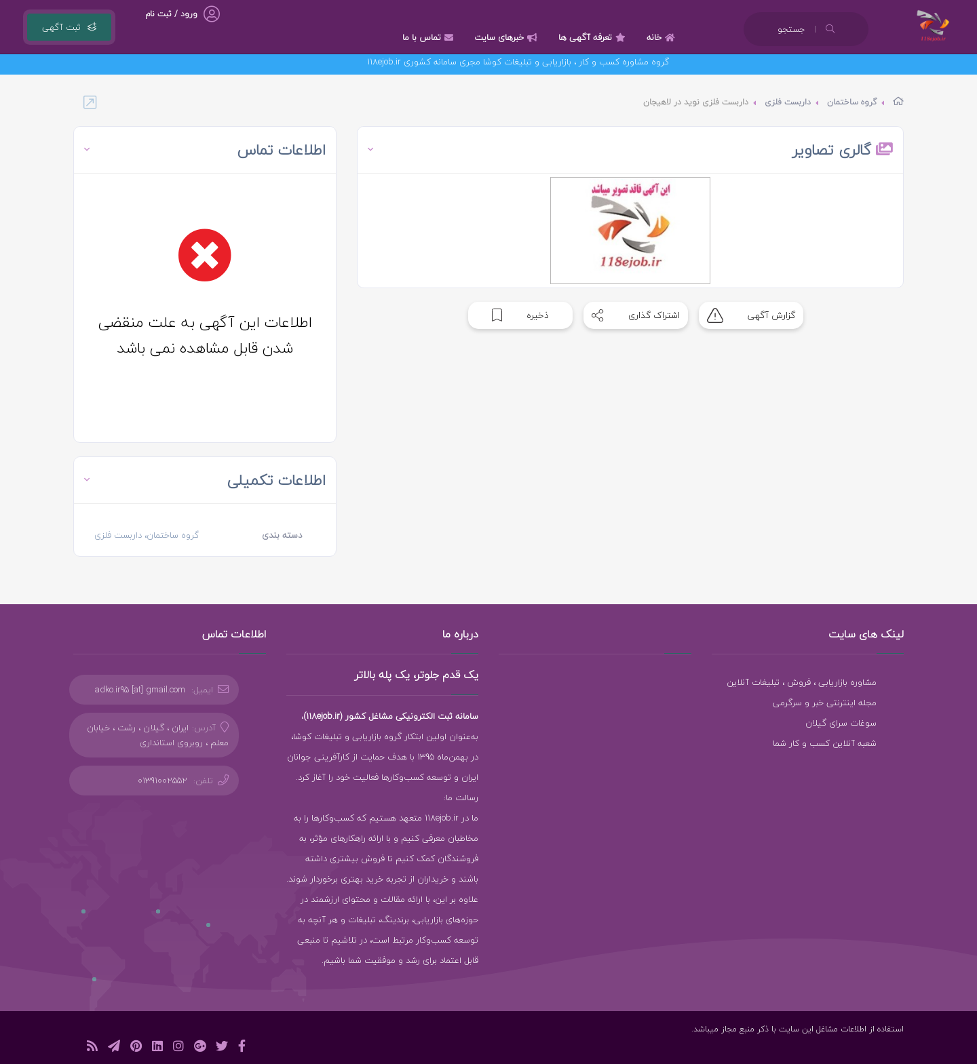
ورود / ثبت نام (171, 14)
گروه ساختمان (852, 102)
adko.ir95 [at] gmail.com (140, 689)
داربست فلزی (788, 102)
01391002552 (162, 780)
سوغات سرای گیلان (841, 722)
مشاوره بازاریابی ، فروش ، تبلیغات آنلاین (802, 682)
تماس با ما (429, 37)
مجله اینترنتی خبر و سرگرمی (825, 702)
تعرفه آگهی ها (593, 37)
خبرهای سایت (507, 37)
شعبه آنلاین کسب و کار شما (825, 743)
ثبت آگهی (69, 27)
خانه (662, 37)
